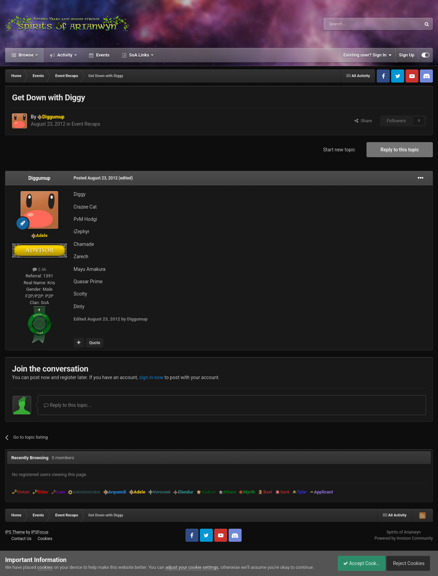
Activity (65, 55)
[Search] (355, 24)
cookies (45, 567)
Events (102, 55)
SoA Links (139, 55)
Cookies (45, 538)
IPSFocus (39, 532)
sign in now (151, 377)
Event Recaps (86, 124)
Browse (26, 55)
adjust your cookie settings (191, 567)
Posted (96, 178)
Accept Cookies (357, 563)
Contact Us (21, 538)
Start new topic (339, 149)
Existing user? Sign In (368, 55)
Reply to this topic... (67, 405)
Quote (94, 342)
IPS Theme (15, 532)
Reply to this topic (400, 149)
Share (363, 120)
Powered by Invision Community (403, 538)
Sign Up (406, 55)
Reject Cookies (409, 563)
